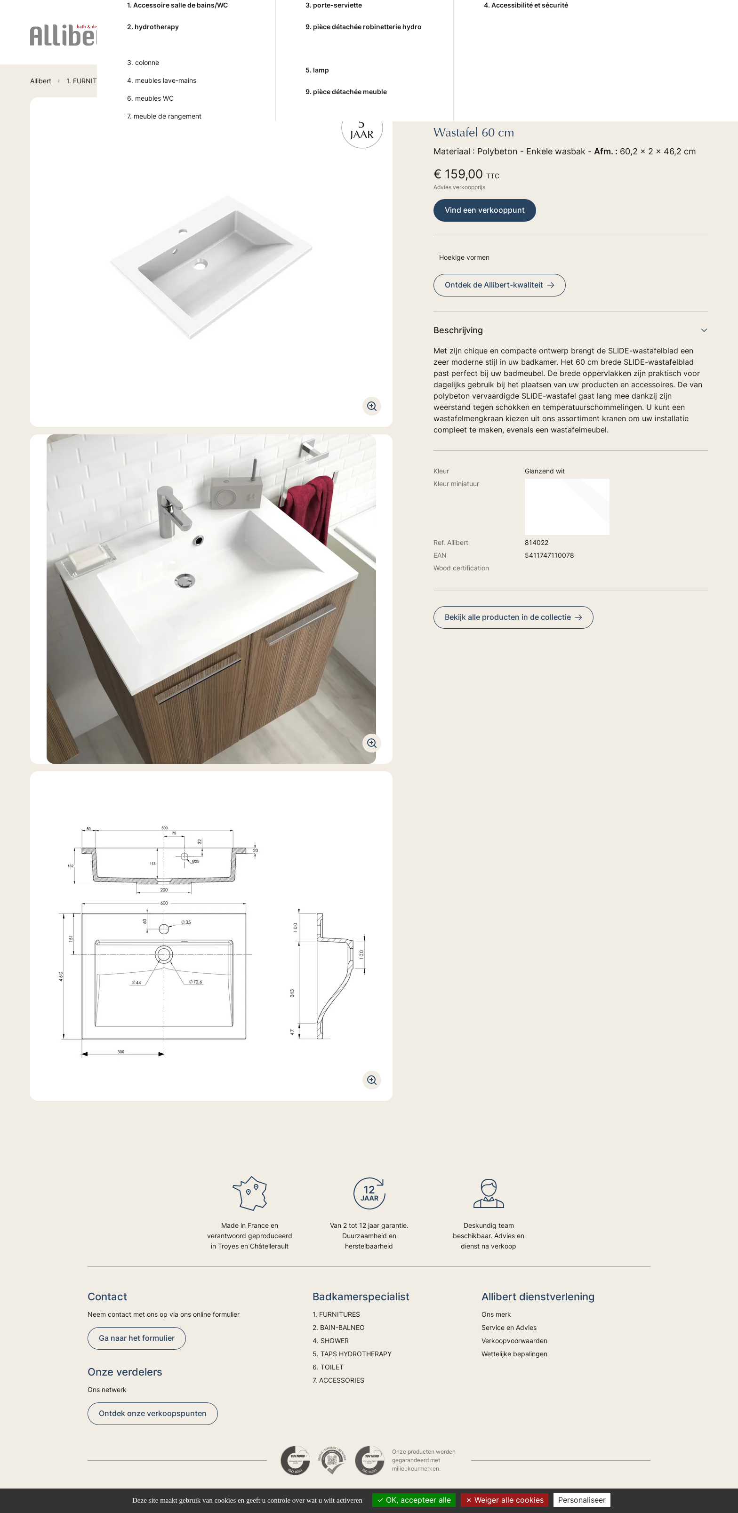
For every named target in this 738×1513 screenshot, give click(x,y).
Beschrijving (570, 330)
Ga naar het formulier (137, 1338)
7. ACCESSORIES (543, 43)
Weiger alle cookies (504, 1500)
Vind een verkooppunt (485, 210)
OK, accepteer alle (414, 1500)
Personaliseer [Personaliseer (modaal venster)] (582, 1500)
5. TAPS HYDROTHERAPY (403, 43)
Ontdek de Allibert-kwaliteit (499, 284)
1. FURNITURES (185, 43)
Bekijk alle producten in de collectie (513, 617)
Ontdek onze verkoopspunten (153, 1413)
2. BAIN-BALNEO (257, 43)
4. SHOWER (322, 43)
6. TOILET (482, 43)
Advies (615, 43)
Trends (654, 43)
